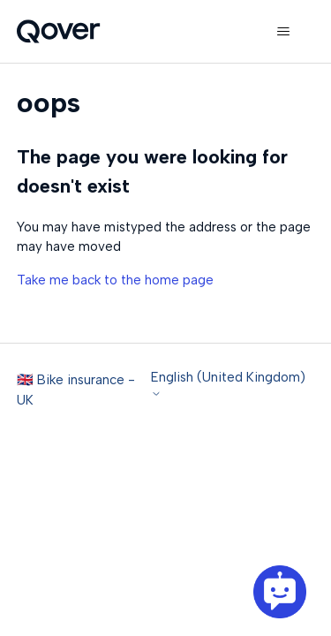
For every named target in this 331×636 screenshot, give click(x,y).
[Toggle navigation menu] (283, 32)
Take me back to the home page (115, 280)
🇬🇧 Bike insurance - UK (76, 390)
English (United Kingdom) (228, 384)
